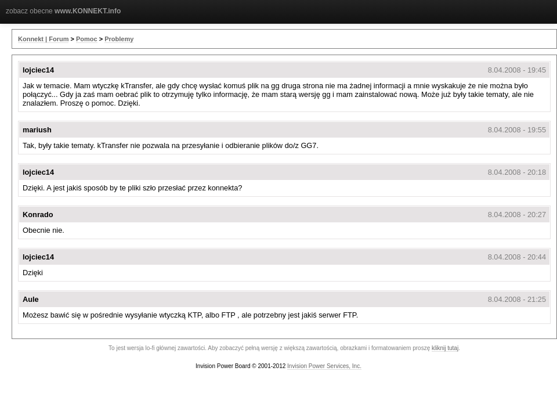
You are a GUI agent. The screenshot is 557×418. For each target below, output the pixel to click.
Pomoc (86, 38)
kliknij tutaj (445, 348)
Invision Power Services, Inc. (324, 366)
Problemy (118, 38)
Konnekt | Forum (43, 38)
